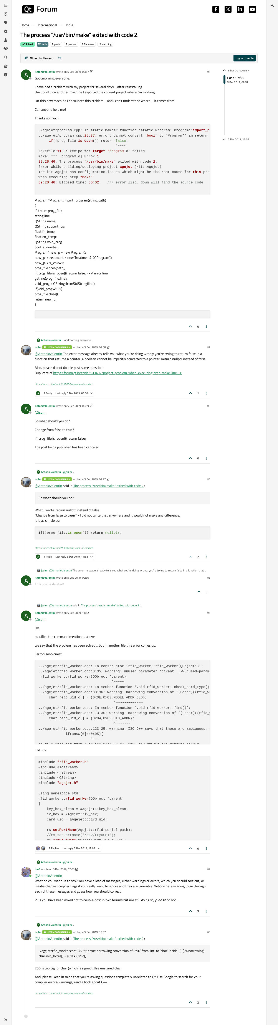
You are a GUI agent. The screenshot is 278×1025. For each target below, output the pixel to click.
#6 (208, 613)
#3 (208, 406)
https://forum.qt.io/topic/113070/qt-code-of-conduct (64, 384)
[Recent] (6, 13)
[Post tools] (206, 326)
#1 (208, 71)
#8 (208, 932)
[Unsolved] (6, 74)
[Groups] (6, 48)
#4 (208, 479)
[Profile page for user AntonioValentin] (26, 74)
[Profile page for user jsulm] (26, 350)
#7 (208, 869)
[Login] (272, 5)
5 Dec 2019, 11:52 (78, 613)
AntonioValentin (45, 71)
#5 (208, 577)
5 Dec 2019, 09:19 (78, 406)
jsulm (38, 347)
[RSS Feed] (59, 58)
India (42, 44)
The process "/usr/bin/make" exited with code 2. (108, 485)
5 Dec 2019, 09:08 (95, 347)
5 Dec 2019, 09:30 (78, 577)
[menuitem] (272, 5)
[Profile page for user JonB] (26, 872)
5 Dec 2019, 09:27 (95, 479)
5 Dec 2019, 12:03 (63, 869)
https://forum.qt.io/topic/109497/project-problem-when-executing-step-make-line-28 (117, 372)
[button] (6, 1019)
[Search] (6, 57)
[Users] (6, 39)
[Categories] (6, 5)
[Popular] (6, 31)
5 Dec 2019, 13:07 (95, 932)
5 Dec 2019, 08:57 (78, 71)
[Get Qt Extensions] (6, 66)
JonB (37, 869)
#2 (208, 347)
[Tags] (6, 22)
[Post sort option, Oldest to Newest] (38, 58)
